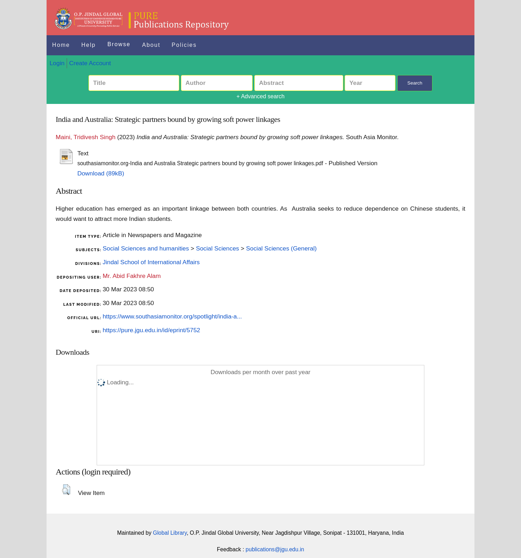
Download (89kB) (100, 173)
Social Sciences (217, 248)
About (151, 45)
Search (414, 83)
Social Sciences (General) (281, 248)
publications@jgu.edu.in (275, 549)
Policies (184, 45)
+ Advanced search (260, 96)
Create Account (90, 63)
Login (56, 63)
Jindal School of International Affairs (151, 262)
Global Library (170, 533)
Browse (118, 44)
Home (61, 45)
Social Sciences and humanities (146, 248)
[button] (66, 489)
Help (88, 45)
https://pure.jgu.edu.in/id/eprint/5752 (151, 330)
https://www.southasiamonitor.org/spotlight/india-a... (172, 316)
